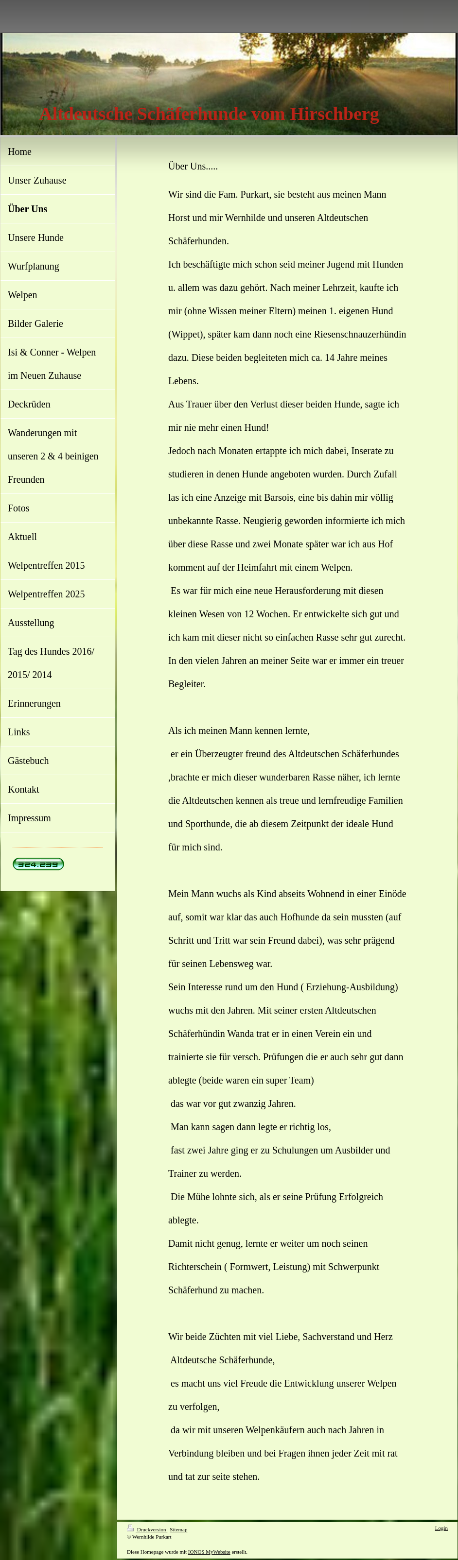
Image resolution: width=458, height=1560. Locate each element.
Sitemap (178, 1529)
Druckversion (147, 1529)
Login (441, 1528)
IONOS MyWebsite (209, 1552)
